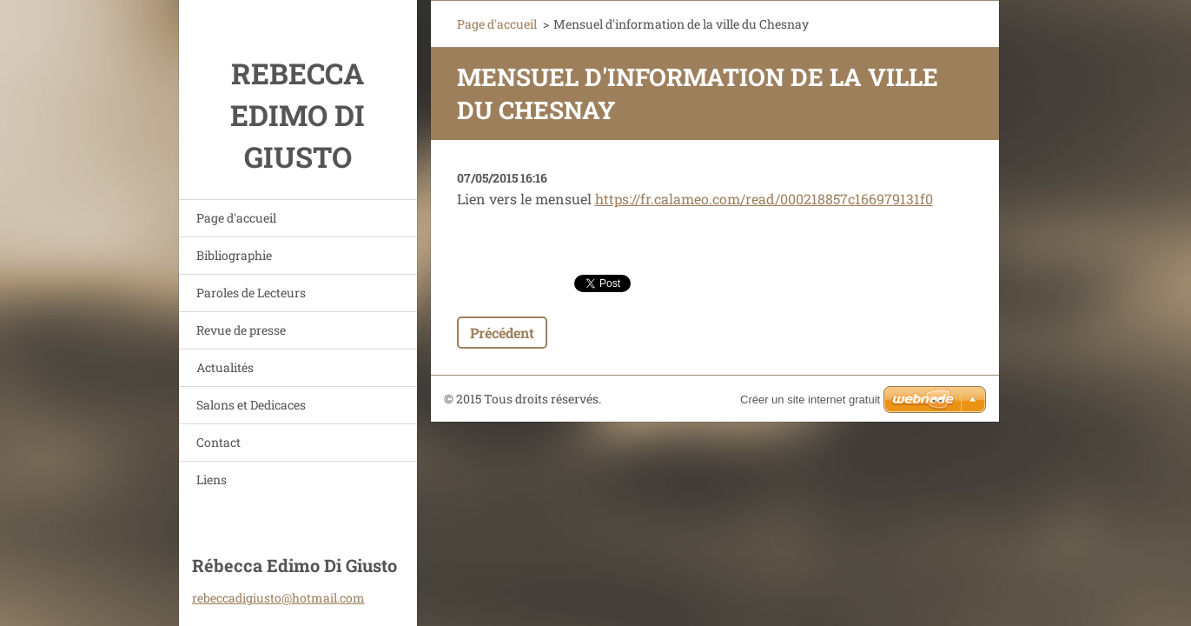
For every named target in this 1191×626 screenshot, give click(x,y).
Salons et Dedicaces (251, 404)
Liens (211, 479)
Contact (218, 442)
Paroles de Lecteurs (251, 292)
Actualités (225, 367)
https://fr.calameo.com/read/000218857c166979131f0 (764, 199)
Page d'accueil (236, 218)
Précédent (502, 332)
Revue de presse (241, 330)
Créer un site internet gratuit (810, 399)
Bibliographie (234, 255)
